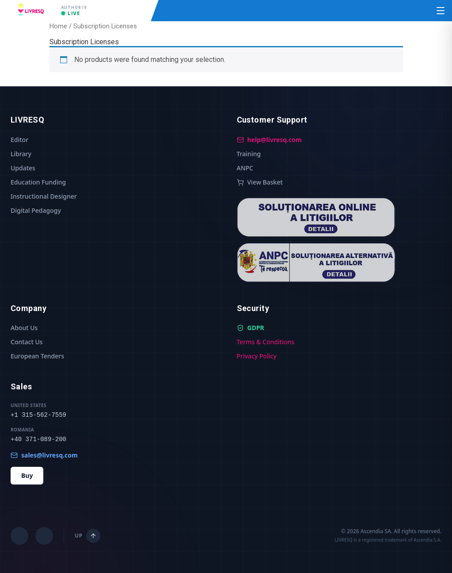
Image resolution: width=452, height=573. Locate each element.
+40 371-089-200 (38, 439)
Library (21, 154)
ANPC (245, 168)
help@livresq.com (269, 139)
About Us (24, 327)
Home (58, 26)
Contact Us (27, 342)
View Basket (260, 182)
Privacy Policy (257, 356)
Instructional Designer (44, 196)
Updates (23, 168)
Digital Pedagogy (36, 210)
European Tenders (37, 356)
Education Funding (38, 182)
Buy (27, 475)
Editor (19, 139)
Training (249, 154)
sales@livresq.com (44, 455)
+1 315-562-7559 (38, 415)
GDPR (250, 327)
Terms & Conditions (265, 342)
